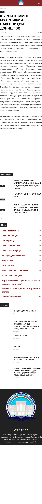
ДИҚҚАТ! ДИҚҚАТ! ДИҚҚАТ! (25, 369)
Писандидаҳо (6, 233)
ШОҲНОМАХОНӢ (20, 394)
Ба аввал (3, 8)
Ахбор (2, 12)
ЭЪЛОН (17, 405)
